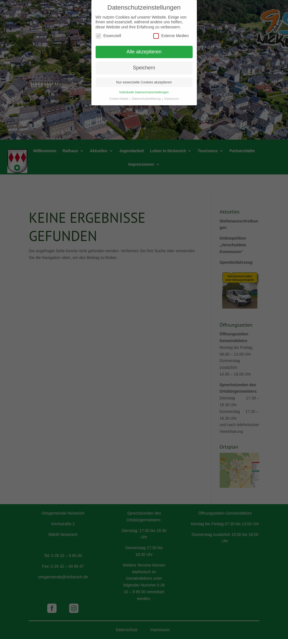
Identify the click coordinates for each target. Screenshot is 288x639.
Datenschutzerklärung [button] (146, 95)
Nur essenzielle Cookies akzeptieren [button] (144, 79)
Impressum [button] (171, 95)
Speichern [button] (144, 65)
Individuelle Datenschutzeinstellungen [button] (144, 89)
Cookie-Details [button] (119, 95)
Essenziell (108, 33)
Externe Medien (171, 33)
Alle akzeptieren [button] (144, 49)
